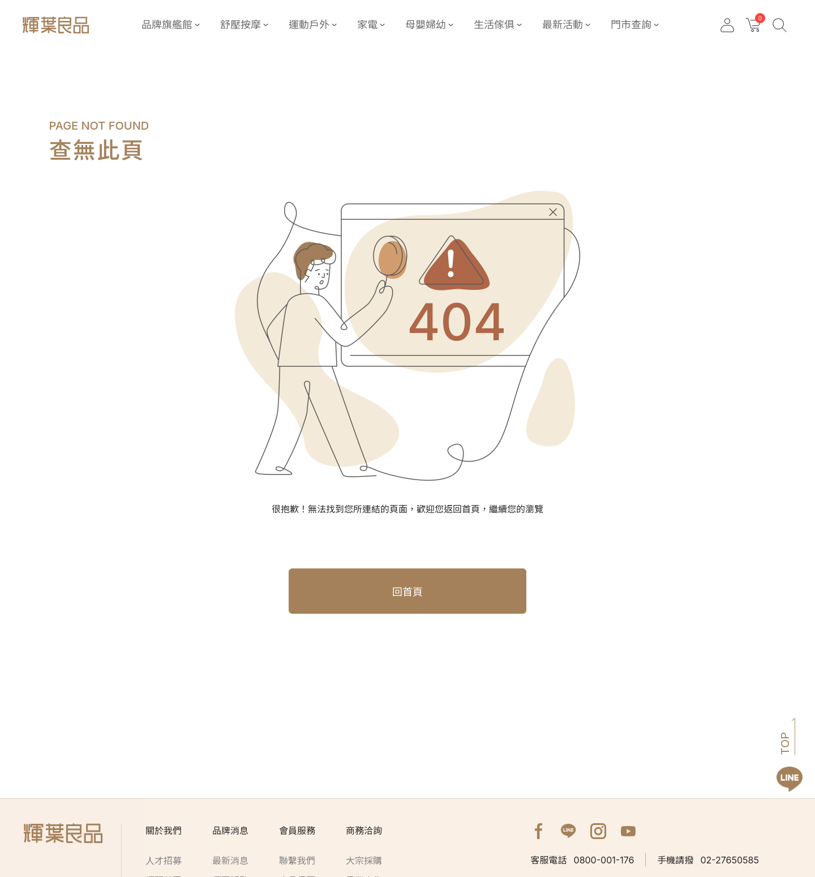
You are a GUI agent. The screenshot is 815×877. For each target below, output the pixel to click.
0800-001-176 (582, 860)
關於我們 (163, 830)
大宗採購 (364, 860)
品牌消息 (230, 830)
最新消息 (230, 860)
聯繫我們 (297, 860)
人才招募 (163, 860)
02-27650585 (708, 860)
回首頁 (407, 592)
